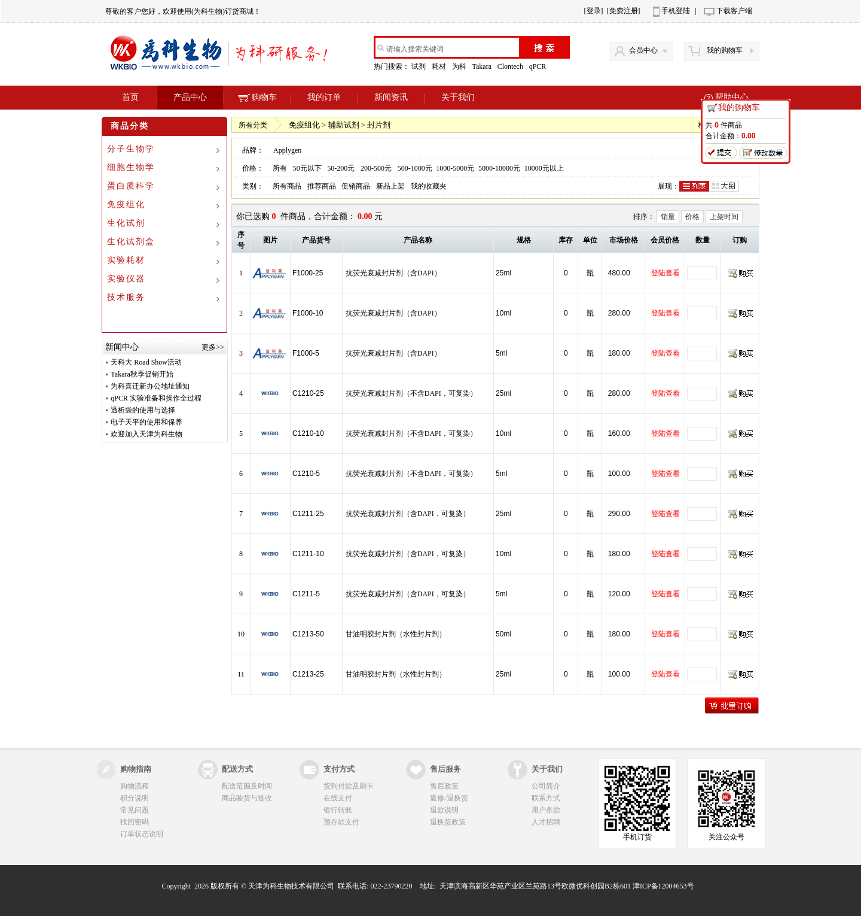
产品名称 (418, 240)
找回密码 (134, 822)
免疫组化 (126, 204)
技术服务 (126, 297)
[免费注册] (623, 11)
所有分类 (253, 125)
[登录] (593, 11)
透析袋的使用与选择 (143, 410)
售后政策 (444, 786)
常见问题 (134, 810)
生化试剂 (126, 223)
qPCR (538, 66)
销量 (668, 217)
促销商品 (355, 186)
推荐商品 (321, 186)
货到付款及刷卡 (348, 786)
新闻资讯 (391, 97)
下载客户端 (734, 11)
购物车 (257, 97)
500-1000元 (415, 168)
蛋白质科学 (131, 185)
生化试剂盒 (131, 241)
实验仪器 (126, 278)
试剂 (419, 66)
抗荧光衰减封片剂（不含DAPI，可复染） (411, 393)
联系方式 (546, 798)
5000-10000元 (499, 168)
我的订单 (324, 97)
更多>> (212, 347)
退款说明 (444, 810)
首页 (130, 97)
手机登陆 (675, 11)
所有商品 (287, 186)
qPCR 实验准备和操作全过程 (156, 398)
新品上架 (390, 186)
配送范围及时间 (247, 786)
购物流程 (134, 786)
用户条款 (546, 810)
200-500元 (376, 168)
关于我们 (458, 97)
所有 (280, 168)
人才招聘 (546, 822)
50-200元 (341, 168)
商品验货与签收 (247, 798)
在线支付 (337, 798)
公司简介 (546, 786)
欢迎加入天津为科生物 (146, 434)
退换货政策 (448, 822)
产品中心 (190, 97)
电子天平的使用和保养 (146, 422)
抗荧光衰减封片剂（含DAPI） (393, 273)
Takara (482, 66)
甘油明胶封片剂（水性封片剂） (396, 634)
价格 (692, 217)
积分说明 (134, 798)
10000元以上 (544, 168)
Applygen (287, 150)
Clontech (511, 66)
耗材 (440, 66)
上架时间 (724, 217)
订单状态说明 (141, 834)
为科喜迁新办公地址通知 (150, 386)
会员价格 (665, 240)
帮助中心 (732, 97)
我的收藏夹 (429, 186)
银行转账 (337, 810)
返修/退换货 (449, 798)
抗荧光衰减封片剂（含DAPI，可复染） (408, 513)
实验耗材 (126, 260)
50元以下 (307, 168)
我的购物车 (725, 50)
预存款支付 (341, 822)
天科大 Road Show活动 (146, 362)
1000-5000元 (455, 168)
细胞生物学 (131, 167)
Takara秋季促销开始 (142, 374)
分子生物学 (131, 148)
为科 (460, 66)
